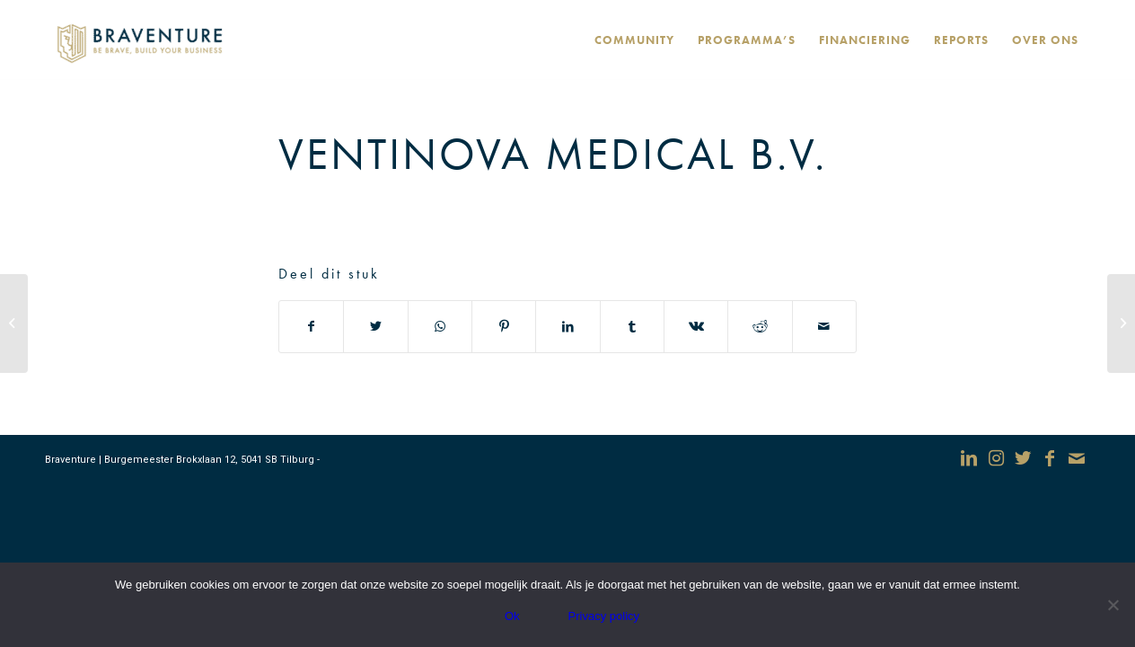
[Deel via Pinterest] (503, 326)
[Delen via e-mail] (824, 326)
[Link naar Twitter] (1022, 458)
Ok (512, 616)
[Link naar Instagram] (995, 458)
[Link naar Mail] (1076, 458)
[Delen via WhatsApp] (440, 326)
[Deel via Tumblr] (632, 326)
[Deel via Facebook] (311, 326)
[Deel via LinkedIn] (567, 326)
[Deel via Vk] (695, 326)
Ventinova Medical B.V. (552, 153)
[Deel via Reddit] (759, 326)
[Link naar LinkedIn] (968, 458)
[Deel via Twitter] (375, 326)
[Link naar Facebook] (1049, 458)
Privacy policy (603, 616)
